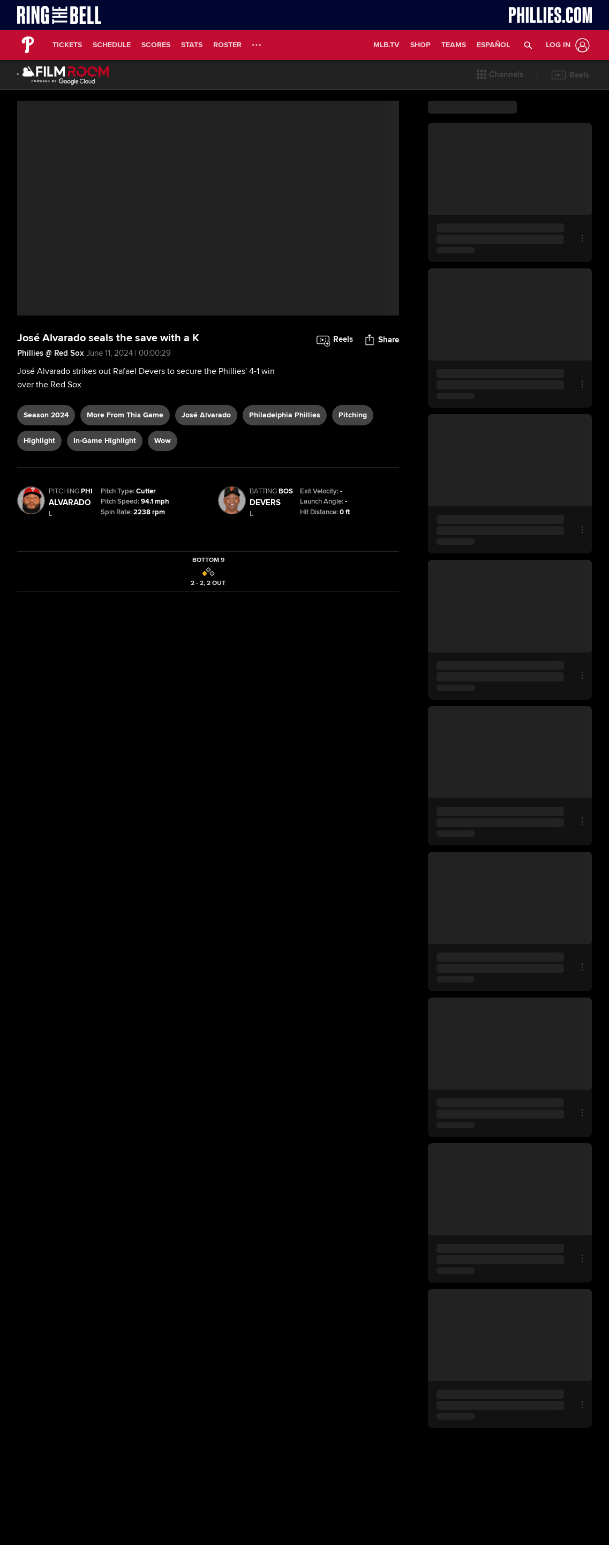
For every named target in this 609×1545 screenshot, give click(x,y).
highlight (39, 440)
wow (162, 440)
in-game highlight (104, 440)
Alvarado (70, 502)
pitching (353, 414)
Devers (265, 502)
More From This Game (125, 414)
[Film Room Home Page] (63, 75)
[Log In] (565, 45)
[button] (528, 45)
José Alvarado (206, 414)
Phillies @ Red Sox (50, 353)
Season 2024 (46, 414)
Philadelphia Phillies (284, 414)
